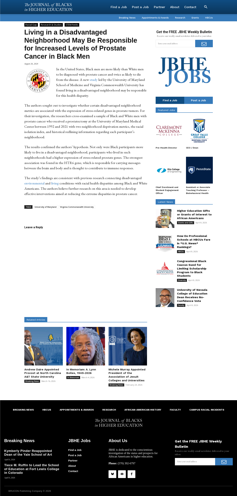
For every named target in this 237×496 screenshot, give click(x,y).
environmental (34, 183)
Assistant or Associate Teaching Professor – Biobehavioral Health (198, 190)
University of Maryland (45, 207)
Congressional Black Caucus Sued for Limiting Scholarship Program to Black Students (191, 268)
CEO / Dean (192, 148)
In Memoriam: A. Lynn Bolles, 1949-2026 (81, 371)
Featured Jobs (166, 110)
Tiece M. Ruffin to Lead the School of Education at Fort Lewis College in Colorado (31, 469)
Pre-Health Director (166, 148)
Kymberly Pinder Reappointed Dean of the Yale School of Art (28, 453)
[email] (175, 43)
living (55, 183)
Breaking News (32, 381)
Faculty (181, 305)
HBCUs (181, 251)
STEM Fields (72, 25)
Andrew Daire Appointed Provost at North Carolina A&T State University (42, 373)
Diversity (182, 280)
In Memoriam (73, 377)
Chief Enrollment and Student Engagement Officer (167, 190)
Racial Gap (31, 25)
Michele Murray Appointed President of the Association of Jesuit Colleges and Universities (127, 375)
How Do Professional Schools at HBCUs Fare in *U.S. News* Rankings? (193, 241)
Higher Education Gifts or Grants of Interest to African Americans (194, 214)
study (94, 79)
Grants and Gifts (185, 222)
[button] (206, 7)
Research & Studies (51, 25)
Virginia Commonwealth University (77, 207)
